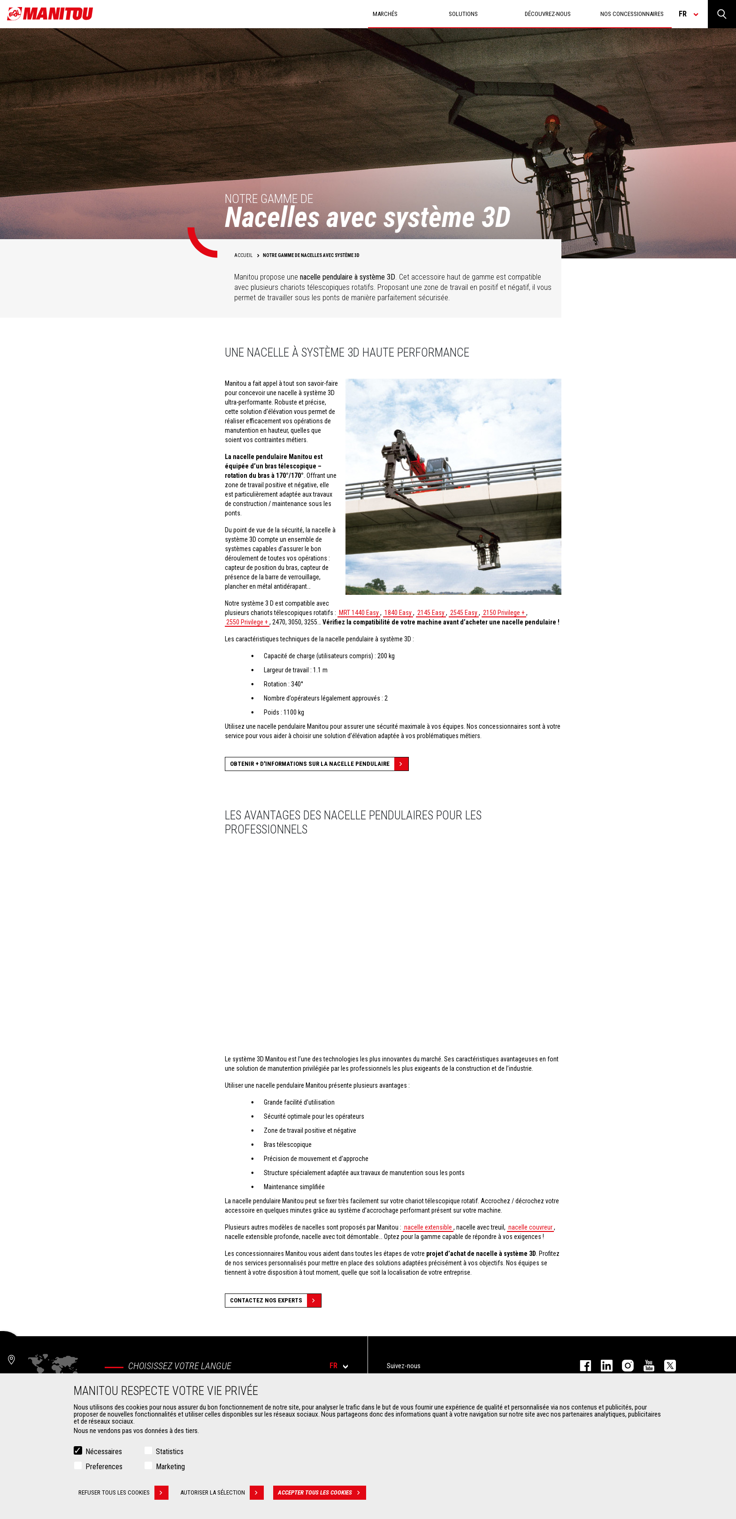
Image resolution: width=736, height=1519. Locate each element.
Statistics (170, 1451)
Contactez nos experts (275, 1300)
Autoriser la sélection (222, 1493)
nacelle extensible (428, 1227)
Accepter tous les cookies (322, 1493)
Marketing (170, 1466)
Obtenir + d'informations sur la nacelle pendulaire (319, 764)
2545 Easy (463, 612)
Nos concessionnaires (632, 13)
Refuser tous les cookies (123, 1493)
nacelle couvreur (530, 1227)
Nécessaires (103, 1451)
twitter (665, 1365)
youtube (644, 1365)
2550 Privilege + (247, 622)
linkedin (602, 1365)
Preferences (104, 1466)
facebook (580, 1365)
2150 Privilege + (504, 612)
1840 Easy (398, 612)
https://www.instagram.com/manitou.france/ (623, 1365)
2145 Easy (431, 612)
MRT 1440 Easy (359, 612)
